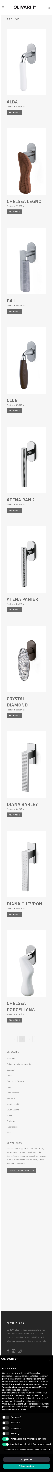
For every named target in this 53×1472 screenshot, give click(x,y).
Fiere (9, 1086)
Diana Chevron (24, 903)
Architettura (12, 1058)
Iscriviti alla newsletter (21, 1170)
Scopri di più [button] (26, 1459)
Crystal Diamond (17, 701)
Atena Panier (22, 599)
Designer (11, 1069)
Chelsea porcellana (21, 1006)
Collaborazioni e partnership (19, 1064)
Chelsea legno (24, 201)
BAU (11, 300)
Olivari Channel (13, 1109)
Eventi (9, 1075)
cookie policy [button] (22, 1390)
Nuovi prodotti (13, 1103)
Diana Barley (22, 804)
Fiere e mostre (13, 1092)
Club (12, 400)
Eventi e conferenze (15, 1081)
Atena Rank (20, 499)
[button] (49, 1360)
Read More (14, 112)
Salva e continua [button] (26, 1466)
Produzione (12, 1121)
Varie (9, 1132)
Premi (9, 1115)
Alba (12, 101)
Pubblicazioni (12, 1126)
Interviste (11, 1098)
